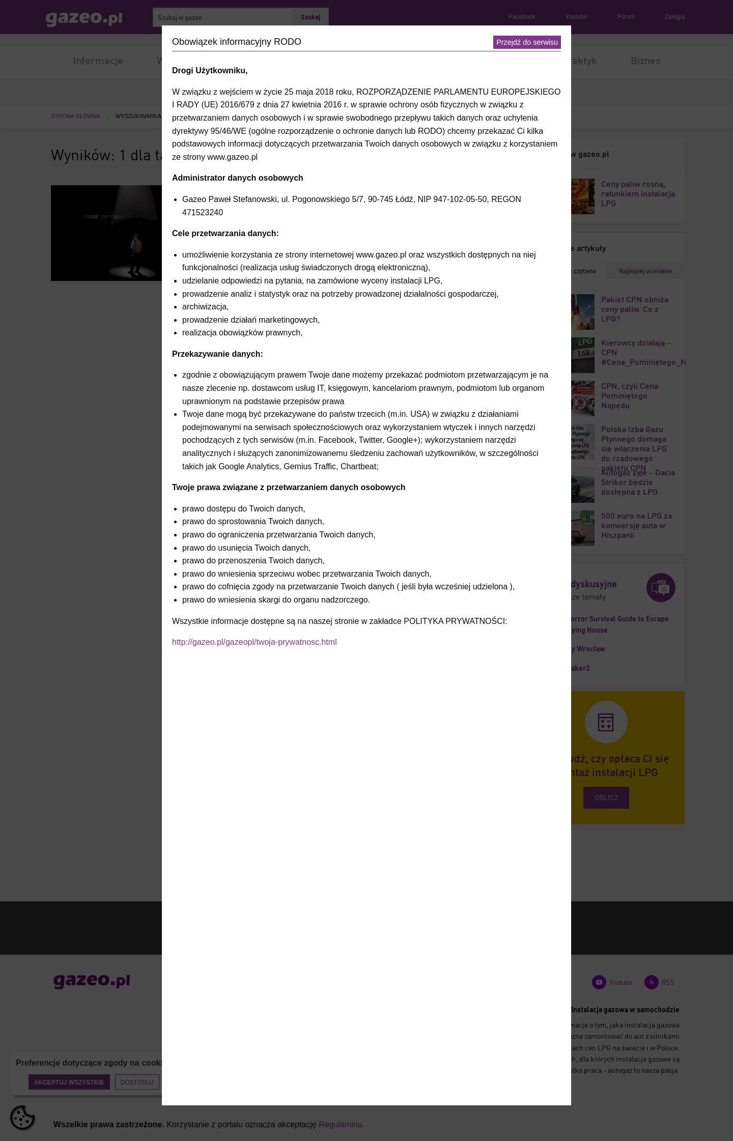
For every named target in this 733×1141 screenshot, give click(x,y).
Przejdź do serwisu (527, 42)
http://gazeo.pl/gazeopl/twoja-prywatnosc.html (254, 642)
